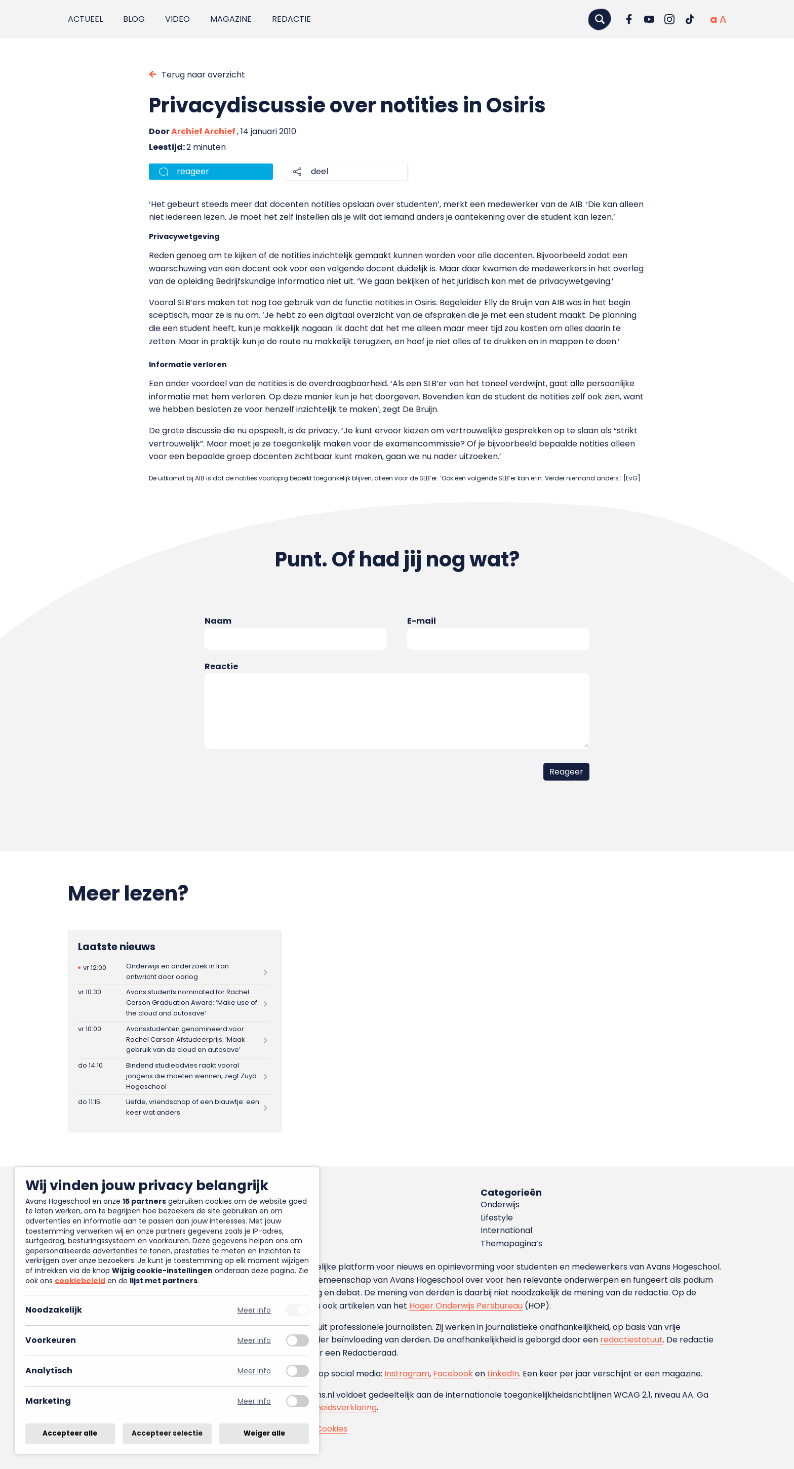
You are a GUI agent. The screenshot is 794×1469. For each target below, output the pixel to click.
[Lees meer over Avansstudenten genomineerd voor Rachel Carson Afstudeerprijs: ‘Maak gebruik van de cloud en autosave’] (174, 1039)
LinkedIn (503, 1373)
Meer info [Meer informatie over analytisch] (254, 1371)
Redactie (291, 19)
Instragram (406, 1373)
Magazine (231, 19)
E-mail (421, 621)
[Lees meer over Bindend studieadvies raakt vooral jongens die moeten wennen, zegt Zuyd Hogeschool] (174, 1076)
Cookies (331, 1429)
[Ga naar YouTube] (649, 19)
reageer (193, 171)
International (506, 1230)
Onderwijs (500, 1204)
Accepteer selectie (167, 1433)
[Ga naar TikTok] (690, 19)
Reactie (221, 666)
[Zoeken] (599, 19)
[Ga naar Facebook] (629, 19)
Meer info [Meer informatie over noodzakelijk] (254, 1310)
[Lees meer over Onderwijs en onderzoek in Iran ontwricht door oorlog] (174, 972)
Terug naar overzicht (203, 74)
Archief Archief (203, 131)
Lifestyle (497, 1217)
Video (177, 19)
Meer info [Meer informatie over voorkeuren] (254, 1340)
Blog (134, 19)
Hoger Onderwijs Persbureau (466, 1306)
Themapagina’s (511, 1243)
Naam (218, 621)
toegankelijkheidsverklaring (322, 1407)
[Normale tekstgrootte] (713, 19)
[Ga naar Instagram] (669, 19)
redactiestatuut (631, 1339)
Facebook (453, 1373)
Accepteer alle (70, 1433)
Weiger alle (264, 1433)
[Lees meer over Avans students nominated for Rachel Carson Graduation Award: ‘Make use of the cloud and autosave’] (174, 1003)
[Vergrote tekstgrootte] (723, 19)
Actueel (85, 19)
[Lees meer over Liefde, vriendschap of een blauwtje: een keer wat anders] (174, 1108)
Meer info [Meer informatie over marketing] (254, 1401)
